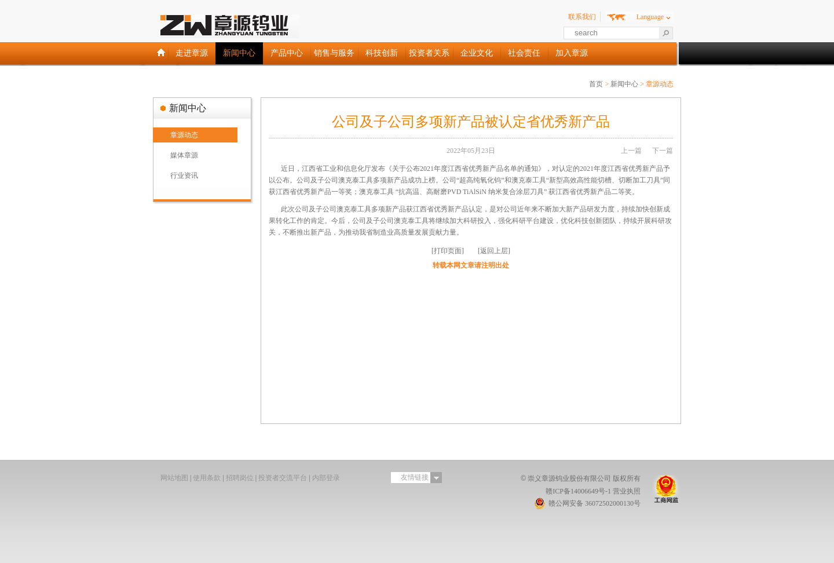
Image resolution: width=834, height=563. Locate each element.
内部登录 (326, 478)
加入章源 (571, 53)
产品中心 (286, 53)
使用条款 (207, 478)
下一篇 (662, 151)
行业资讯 (184, 175)
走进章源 (191, 53)
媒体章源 (184, 155)
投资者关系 (429, 53)
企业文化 (476, 53)
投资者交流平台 (282, 478)
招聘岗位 (240, 478)
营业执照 (627, 491)
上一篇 (631, 151)
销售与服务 (334, 53)
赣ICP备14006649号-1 (578, 491)
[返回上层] (494, 251)
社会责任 (524, 53)
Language (650, 17)
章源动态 (184, 135)
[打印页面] (447, 251)
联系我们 (582, 17)
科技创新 (381, 53)
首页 (596, 84)
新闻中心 (239, 53)
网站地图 (174, 478)
